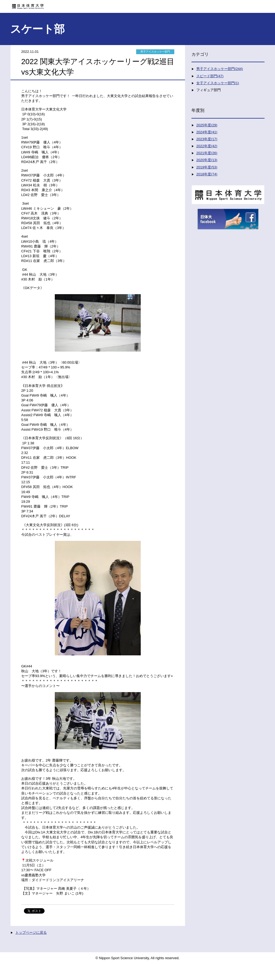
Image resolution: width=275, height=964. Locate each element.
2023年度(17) (206, 139)
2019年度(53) (206, 167)
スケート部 (37, 29)
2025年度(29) (206, 125)
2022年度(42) (206, 146)
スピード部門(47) (209, 76)
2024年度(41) (206, 132)
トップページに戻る (31, 932)
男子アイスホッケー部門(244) (219, 69)
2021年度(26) (206, 153)
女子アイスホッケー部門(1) (217, 83)
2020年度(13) (206, 160)
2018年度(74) (206, 174)
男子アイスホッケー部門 (155, 51)
